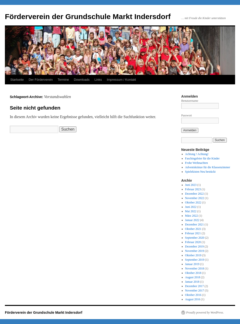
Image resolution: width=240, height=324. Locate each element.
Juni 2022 (191, 207)
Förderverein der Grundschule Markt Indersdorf (88, 16)
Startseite (17, 79)
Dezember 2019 (194, 246)
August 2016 (192, 299)
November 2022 (194, 198)
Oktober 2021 (193, 229)
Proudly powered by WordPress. (205, 312)
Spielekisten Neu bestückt (200, 171)
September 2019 (194, 259)
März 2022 (191, 215)
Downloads (81, 79)
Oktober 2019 (193, 255)
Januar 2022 (192, 220)
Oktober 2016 (193, 295)
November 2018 (194, 268)
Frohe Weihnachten (196, 163)
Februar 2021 (193, 233)
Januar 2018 (192, 281)
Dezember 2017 (194, 286)
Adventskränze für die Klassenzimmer (207, 167)
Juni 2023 (191, 185)
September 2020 (194, 237)
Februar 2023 (193, 189)
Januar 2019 (192, 264)
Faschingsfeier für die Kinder (202, 158)
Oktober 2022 (193, 202)
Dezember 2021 (194, 224)
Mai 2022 (190, 211)
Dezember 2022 (194, 193)
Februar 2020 (193, 242)
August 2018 (192, 277)
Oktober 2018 (193, 273)
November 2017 (194, 290)
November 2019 (194, 251)
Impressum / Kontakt (121, 79)
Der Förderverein (41, 79)
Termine (63, 79)
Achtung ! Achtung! (197, 154)
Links (98, 79)
